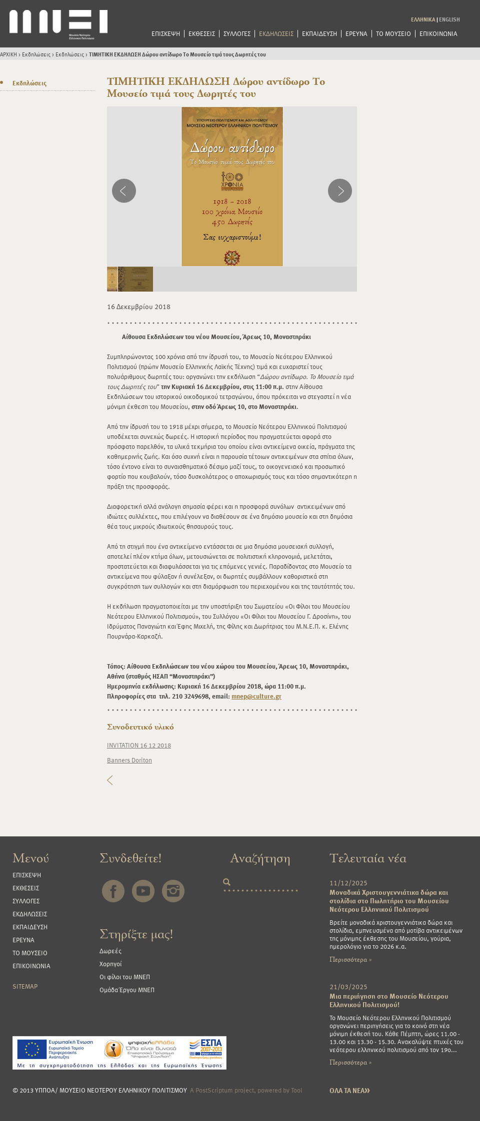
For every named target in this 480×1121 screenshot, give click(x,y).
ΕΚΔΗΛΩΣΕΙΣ (276, 33)
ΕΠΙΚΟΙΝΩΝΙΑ (439, 33)
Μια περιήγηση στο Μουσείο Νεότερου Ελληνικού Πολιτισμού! (389, 1000)
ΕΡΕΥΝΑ (357, 33)
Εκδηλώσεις (36, 54)
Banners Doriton (129, 760)
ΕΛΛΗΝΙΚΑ (423, 19)
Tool (296, 1090)
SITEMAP (25, 986)
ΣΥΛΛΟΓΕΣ (237, 33)
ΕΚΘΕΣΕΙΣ (201, 33)
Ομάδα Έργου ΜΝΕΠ (127, 990)
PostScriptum (214, 1090)
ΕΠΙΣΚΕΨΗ (166, 33)
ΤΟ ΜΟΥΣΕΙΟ (393, 33)
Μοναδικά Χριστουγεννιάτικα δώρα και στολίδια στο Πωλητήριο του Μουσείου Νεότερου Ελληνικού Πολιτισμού (389, 900)
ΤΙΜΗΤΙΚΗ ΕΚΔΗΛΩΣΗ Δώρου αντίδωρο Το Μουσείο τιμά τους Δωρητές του (177, 54)
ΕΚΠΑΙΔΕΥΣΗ (319, 33)
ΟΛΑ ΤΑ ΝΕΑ (350, 1090)
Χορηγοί (111, 964)
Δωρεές (111, 951)
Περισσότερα (351, 959)
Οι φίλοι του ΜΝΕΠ (125, 977)
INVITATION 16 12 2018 (139, 745)
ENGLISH (449, 19)
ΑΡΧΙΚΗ (8, 54)
